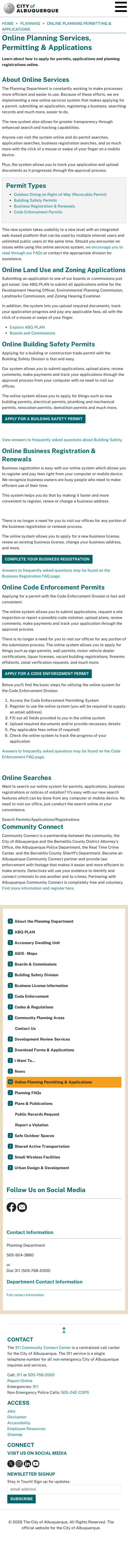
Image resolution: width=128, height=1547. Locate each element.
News (20, 1071)
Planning (30, 23)
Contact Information (30, 1232)
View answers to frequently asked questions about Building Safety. (62, 439)
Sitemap (15, 1434)
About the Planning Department (44, 921)
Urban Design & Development (42, 1168)
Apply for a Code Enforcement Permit (47, 673)
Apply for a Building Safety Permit (44, 419)
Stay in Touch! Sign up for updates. (38, 1481)
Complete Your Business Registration (47, 559)
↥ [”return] (64, 1330)
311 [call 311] (19, 1375)
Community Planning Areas (39, 1018)
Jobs (11, 1411)
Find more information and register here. (38, 888)
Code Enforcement (32, 996)
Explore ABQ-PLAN (27, 327)
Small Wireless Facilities (37, 1157)
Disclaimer (16, 1417)
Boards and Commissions (32, 333)
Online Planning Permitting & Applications (53, 1082)
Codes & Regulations (34, 1007)
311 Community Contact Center (43, 1347)
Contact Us (25, 1028)
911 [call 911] (36, 1386)
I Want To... (25, 1060)
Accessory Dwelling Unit (37, 942)
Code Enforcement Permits (38, 212)
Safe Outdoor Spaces (34, 1135)
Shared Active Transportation (42, 1146)
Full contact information (25, 1295)
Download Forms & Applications (44, 1050)
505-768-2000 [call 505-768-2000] (41, 1375)
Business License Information (41, 985)
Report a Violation (31, 1125)
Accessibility (19, 1423)
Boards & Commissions (36, 964)
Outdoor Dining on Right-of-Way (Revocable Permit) (60, 194)
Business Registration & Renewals (44, 206)
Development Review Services (42, 1039)
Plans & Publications (33, 1103)
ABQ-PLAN (25, 932)
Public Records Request (37, 1114)
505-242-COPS (75, 1392)
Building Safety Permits (35, 200)
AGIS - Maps (26, 953)
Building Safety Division (36, 975)
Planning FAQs (28, 1093)
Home (8, 23)
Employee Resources (26, 1428)
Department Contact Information (45, 1282)
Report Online (19, 1380)
